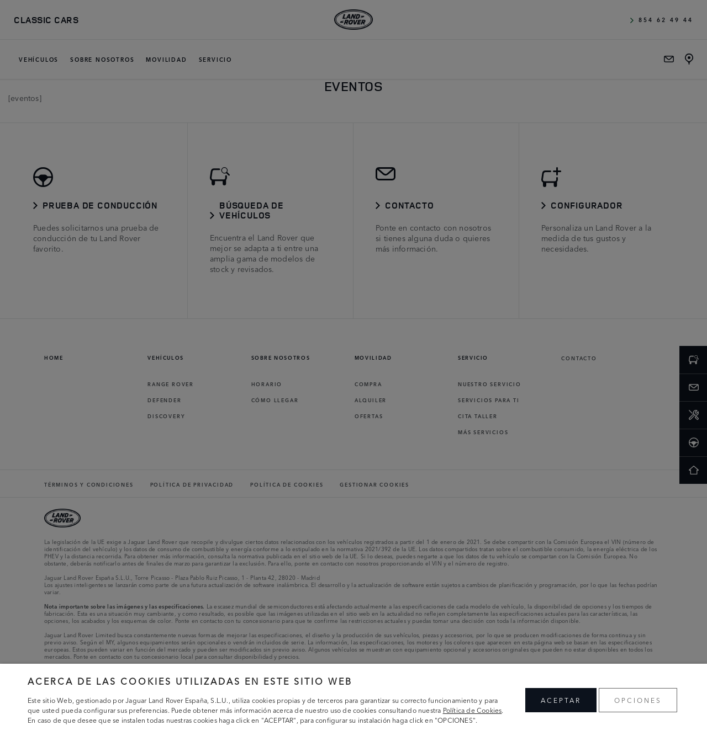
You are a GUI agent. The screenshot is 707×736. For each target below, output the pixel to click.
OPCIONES (638, 700)
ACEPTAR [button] (561, 700)
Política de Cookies (472, 709)
